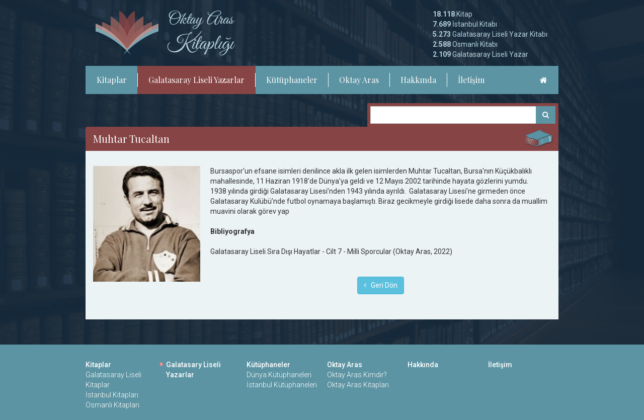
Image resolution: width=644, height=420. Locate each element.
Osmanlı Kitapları (112, 405)
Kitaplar (112, 79)
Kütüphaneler (291, 79)
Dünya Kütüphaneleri (279, 375)
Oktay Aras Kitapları (358, 385)
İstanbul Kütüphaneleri (282, 385)
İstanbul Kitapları (112, 395)
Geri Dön (380, 285)
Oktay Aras (359, 79)
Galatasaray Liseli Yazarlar (196, 79)
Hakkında (418, 79)
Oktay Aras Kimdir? (357, 375)
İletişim (471, 79)
